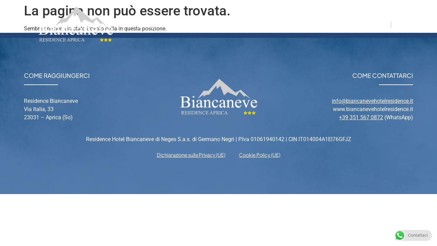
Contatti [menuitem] (331, 24)
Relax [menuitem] (294, 24)
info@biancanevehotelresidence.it (372, 101)
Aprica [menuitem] (261, 24)
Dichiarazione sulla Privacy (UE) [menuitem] (191, 155)
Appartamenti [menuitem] (211, 24)
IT (385, 24)
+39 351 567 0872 (361, 117)
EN (398, 24)
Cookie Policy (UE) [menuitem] (259, 155)
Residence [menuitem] (156, 24)
